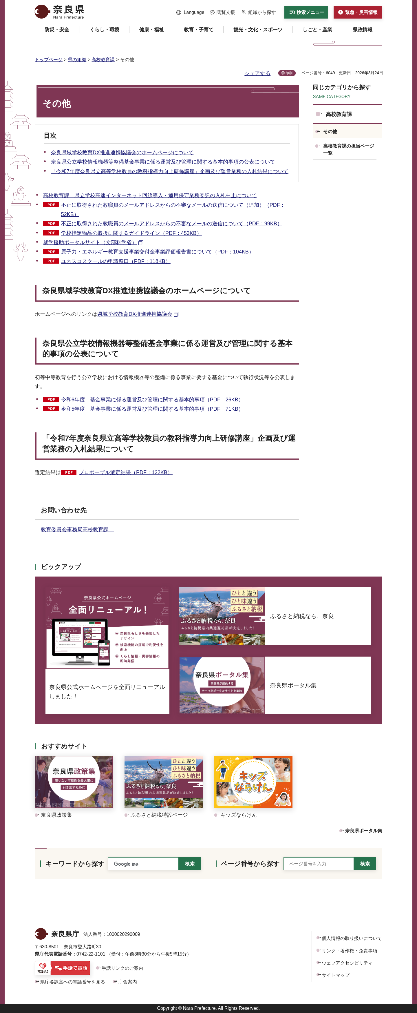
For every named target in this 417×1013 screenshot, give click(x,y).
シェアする (257, 73)
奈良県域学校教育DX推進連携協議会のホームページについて (122, 152)
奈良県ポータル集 (363, 830)
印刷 (289, 73)
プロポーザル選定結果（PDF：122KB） (126, 472)
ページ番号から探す (250, 863)
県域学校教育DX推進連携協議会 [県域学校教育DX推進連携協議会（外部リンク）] (134, 314)
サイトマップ (336, 975)
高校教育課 (103, 59)
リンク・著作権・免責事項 (349, 950)
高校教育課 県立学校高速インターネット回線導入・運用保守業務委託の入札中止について (150, 195)
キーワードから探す (75, 863)
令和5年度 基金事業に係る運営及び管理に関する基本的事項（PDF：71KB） (152, 409)
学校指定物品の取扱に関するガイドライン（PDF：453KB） (131, 233)
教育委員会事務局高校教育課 (77, 529)
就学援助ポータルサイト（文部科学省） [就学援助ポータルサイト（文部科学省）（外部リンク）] (90, 242)
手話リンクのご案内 (122, 968)
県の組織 (77, 59)
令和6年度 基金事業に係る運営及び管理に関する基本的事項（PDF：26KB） (152, 400)
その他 (330, 131)
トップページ (49, 59)
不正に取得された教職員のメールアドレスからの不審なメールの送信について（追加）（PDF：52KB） (173, 209)
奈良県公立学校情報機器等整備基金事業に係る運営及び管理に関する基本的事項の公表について (163, 162)
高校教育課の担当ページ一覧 (348, 149)
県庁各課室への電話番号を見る (72, 981)
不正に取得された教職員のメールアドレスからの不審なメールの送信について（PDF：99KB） (171, 223)
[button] (190, 12)
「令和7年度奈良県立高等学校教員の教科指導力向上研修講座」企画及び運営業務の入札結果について (169, 171)
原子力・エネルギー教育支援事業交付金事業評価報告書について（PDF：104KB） (157, 252)
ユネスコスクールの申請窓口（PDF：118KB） (116, 261)
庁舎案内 (127, 981)
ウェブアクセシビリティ (347, 963)
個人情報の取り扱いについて (352, 938)
